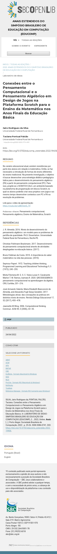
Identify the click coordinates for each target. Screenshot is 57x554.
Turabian (9, 388)
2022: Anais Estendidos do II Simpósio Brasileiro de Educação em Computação (28, 68)
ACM (7, 363)
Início (6, 64)
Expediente (40, 46)
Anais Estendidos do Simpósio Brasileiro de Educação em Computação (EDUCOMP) (28, 28)
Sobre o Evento (21, 46)
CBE (7, 371)
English (7, 457)
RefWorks (9, 385)
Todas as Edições (31, 40)
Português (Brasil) (12, 453)
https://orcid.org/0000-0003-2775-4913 (16, 142)
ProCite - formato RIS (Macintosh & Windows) (23, 383)
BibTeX (8, 368)
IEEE (7, 377)
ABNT (8, 360)
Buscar (28, 53)
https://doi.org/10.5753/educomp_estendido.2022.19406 (30, 151)
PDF (9, 319)
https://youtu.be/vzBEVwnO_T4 (16, 206)
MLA (7, 380)
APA (7, 366)
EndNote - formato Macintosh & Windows (21, 374)
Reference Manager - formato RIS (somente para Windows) (28, 391)
